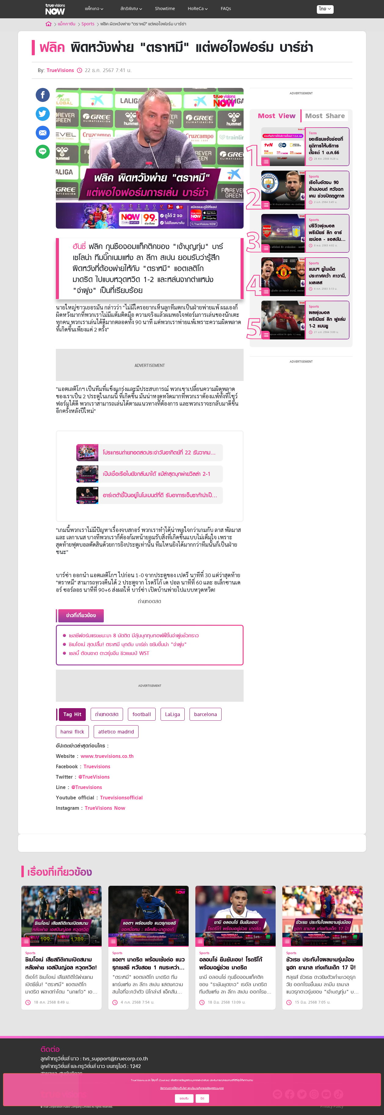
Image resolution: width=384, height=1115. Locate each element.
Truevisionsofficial (121, 798)
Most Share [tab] (325, 116)
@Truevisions (86, 787)
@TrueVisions (94, 777)
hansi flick (72, 732)
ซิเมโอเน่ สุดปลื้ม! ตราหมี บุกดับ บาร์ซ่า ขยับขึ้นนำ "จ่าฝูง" (128, 644)
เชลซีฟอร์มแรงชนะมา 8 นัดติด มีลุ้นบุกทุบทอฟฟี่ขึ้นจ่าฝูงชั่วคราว (134, 635)
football (141, 714)
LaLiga (172, 714)
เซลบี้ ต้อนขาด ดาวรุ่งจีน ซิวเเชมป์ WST (109, 653)
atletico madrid (116, 732)
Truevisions (97, 766)
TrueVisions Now (105, 808)
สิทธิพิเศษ (132, 9)
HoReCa (198, 9)
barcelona (205, 714)
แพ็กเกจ (95, 9)
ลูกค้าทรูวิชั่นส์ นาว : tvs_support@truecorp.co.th (94, 1059)
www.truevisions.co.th (107, 756)
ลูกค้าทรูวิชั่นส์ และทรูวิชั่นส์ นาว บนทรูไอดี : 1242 (91, 1066)
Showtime (165, 9)
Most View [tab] (276, 116)
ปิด (202, 1098)
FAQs (226, 9)
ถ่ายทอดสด (106, 714)
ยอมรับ (184, 1098)
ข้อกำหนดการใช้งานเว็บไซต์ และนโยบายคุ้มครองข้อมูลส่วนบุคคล (192, 1088)
